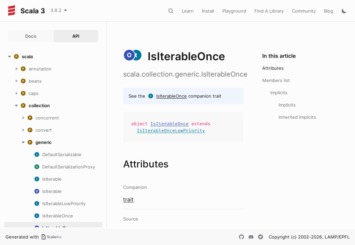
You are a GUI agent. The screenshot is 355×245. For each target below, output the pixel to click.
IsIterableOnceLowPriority (171, 130)
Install (208, 11)
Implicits (278, 92)
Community (304, 11)
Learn (188, 11)
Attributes (273, 68)
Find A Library (269, 11)
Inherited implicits (297, 117)
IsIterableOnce (171, 96)
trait (128, 199)
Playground (234, 11)
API (75, 36)
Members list (276, 80)
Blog (328, 11)
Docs (30, 36)
